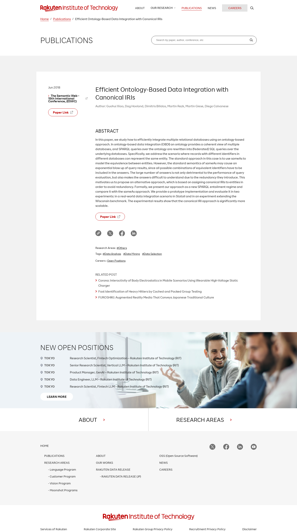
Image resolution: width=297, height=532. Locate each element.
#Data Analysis (112, 253)
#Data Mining (131, 253)
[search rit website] (252, 8)
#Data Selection (152, 253)
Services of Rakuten (53, 529)
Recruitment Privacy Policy (207, 529)
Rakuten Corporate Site (100, 529)
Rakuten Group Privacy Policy (152, 529)
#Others (122, 247)
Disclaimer (249, 529)
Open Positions (116, 260)
